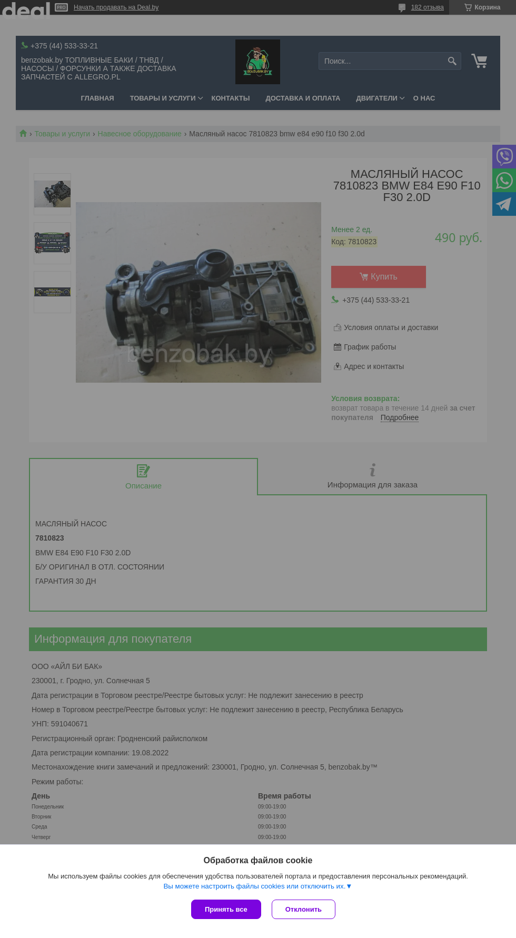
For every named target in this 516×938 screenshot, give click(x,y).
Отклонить (303, 909)
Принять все (226, 909)
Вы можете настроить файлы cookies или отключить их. (254, 886)
